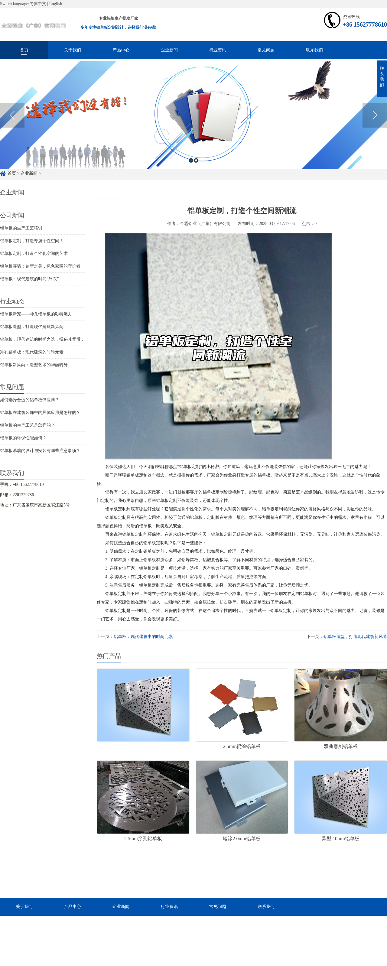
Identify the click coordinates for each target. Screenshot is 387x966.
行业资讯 (217, 50)
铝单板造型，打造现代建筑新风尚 (31, 326)
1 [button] (191, 169)
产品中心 (120, 50)
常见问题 (266, 50)
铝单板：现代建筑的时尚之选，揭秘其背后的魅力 (46, 339)
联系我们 (314, 50)
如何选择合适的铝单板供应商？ (29, 400)
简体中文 (37, 4)
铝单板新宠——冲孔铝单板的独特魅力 (36, 314)
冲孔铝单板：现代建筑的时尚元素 (31, 352)
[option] (193, 124)
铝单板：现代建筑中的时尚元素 (143, 636)
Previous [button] (12, 123)
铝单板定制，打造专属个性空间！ (31, 241)
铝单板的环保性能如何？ (23, 438)
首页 (24, 50)
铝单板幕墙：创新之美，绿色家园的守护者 (40, 266)
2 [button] (196, 169)
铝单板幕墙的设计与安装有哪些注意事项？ (40, 450)
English (55, 4)
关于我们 (72, 50)
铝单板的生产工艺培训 (21, 228)
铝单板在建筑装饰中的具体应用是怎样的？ (40, 412)
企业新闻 (169, 50)
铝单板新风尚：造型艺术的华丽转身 (34, 365)
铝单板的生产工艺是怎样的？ (27, 425)
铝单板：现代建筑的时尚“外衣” (29, 279)
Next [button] (375, 123)
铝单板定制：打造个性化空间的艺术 (34, 253)
